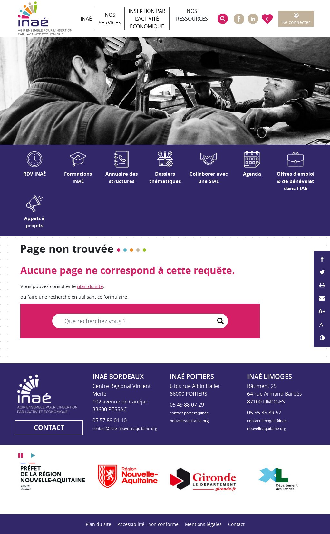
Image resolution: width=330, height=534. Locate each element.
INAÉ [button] (86, 18)
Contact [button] (49, 427)
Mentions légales (203, 524)
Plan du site (98, 524)
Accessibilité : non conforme (148, 524)
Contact (236, 524)
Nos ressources (192, 14)
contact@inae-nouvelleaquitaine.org (124, 428)
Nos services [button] (110, 18)
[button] (223, 19)
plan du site (90, 286)
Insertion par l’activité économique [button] (147, 18)
